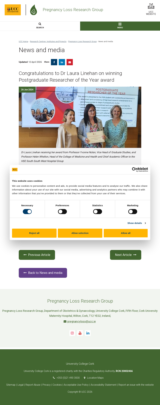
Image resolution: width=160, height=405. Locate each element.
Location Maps (95, 377)
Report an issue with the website (136, 384)
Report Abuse (32, 384)
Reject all (34, 233)
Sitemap (10, 384)
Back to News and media (42, 273)
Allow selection (79, 233)
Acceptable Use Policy (76, 384)
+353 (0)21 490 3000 (68, 377)
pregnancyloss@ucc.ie (80, 321)
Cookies (57, 384)
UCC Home (23, 41)
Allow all (125, 233)
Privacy (46, 384)
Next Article (125, 255)
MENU (120, 26)
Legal (20, 384)
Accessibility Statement (103, 384)
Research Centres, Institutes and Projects (48, 41)
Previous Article (36, 255)
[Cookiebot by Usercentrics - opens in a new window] (134, 169)
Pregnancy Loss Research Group (82, 41)
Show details (135, 223)
